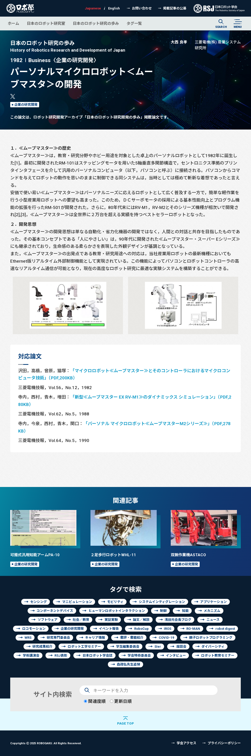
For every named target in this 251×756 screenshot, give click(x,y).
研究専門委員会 (58, 637)
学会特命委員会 (139, 655)
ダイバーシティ (212, 646)
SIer (157, 646)
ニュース (213, 619)
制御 (163, 610)
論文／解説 (141, 619)
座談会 (181, 646)
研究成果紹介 (42, 646)
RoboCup (141, 628)
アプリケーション (213, 601)
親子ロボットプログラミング (210, 637)
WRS (28, 637)
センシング (38, 601)
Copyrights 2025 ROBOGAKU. (46, 743)
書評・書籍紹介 (131, 637)
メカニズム (212, 610)
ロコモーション (33, 628)
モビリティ (115, 601)
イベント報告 (109, 628)
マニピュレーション (77, 601)
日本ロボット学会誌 (97, 655)
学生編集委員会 (127, 646)
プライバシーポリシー (224, 743)
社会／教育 (81, 619)
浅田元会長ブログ (178, 619)
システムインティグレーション (162, 601)
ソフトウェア (48, 619)
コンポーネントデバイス (55, 610)
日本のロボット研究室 (46, 23)
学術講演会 (31, 655)
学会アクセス (186, 743)
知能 (185, 610)
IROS (167, 628)
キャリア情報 (95, 637)
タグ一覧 (134, 23)
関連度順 (95, 701)
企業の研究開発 (26, 104)
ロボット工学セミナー (84, 646)
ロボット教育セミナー (217, 655)
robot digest (225, 628)
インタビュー (176, 655)
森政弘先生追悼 (128, 664)
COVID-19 (166, 637)
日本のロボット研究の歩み (96, 23)
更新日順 (121, 701)
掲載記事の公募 (174, 8)
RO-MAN (193, 628)
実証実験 (111, 619)
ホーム (13, 23)
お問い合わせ (142, 8)
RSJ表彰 (60, 655)
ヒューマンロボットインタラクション (116, 610)
